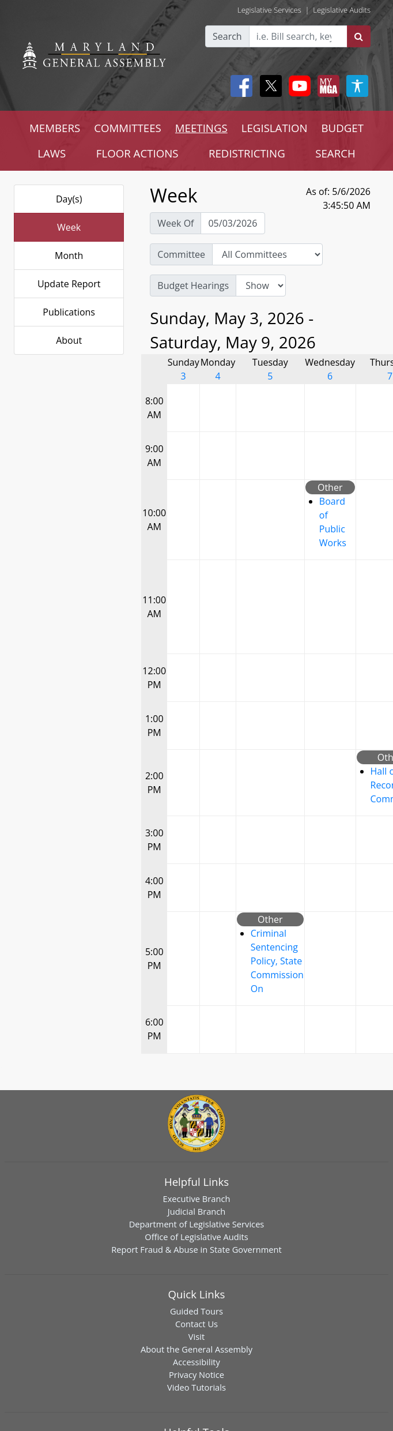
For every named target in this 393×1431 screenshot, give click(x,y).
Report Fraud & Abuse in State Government (196, 1249)
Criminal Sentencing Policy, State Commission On (277, 961)
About (69, 340)
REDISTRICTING (247, 153)
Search (227, 36)
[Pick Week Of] (233, 223)
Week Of (175, 223)
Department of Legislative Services (196, 1224)
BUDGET (343, 128)
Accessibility (196, 1362)
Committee (181, 254)
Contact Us (196, 1323)
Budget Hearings (193, 285)
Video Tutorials (196, 1387)
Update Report (69, 283)
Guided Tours (196, 1311)
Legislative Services (269, 10)
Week (69, 227)
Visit (196, 1336)
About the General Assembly (196, 1349)
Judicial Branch (197, 1211)
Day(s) (69, 199)
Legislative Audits (342, 10)
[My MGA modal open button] (326, 86)
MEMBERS (54, 128)
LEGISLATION (274, 128)
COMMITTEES (127, 128)
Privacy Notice (196, 1374)
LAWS (51, 153)
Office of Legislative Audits (196, 1236)
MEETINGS (201, 128)
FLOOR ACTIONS (137, 153)
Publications (69, 312)
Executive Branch (196, 1198)
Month (69, 255)
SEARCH (335, 153)
